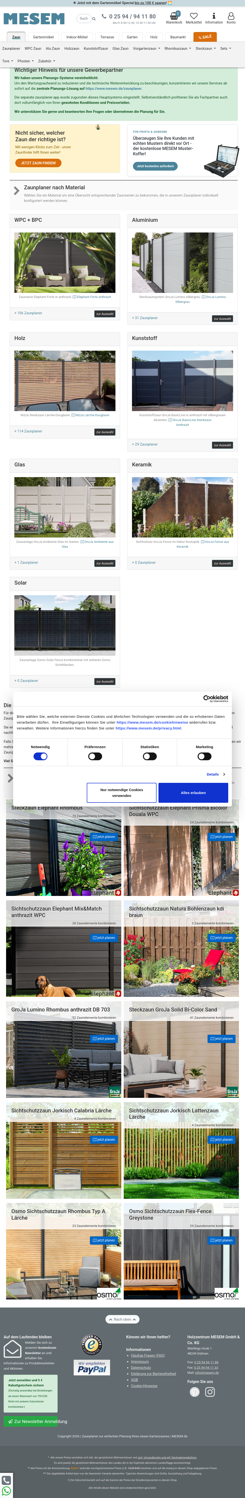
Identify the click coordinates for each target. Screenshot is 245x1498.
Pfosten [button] (24, 61)
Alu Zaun (53, 48)
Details (213, 774)
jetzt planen (104, 837)
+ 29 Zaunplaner (145, 444)
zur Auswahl (105, 314)
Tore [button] (6, 61)
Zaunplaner (11, 48)
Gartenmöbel (43, 37)
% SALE (205, 37)
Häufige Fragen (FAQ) (148, 1355)
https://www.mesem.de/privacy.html (148, 728)
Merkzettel (194, 18)
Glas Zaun (121, 48)
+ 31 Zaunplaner (145, 318)
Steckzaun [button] (204, 48)
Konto (231, 18)
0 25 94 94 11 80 (206, 1362)
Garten (132, 37)
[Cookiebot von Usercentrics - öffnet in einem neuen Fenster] (207, 698)
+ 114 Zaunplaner (28, 431)
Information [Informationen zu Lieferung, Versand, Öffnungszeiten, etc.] (214, 18)
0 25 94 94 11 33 (206, 1367)
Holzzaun (71, 48)
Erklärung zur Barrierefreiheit (153, 1374)
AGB (134, 1380)
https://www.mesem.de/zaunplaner (114, 88)
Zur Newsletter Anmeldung (33, 1421)
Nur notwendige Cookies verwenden (121, 793)
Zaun (16, 37)
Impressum (140, 1361)
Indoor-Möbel (77, 37)
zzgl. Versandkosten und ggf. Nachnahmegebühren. (167, 1457)
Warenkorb (174, 17)
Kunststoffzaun (96, 48)
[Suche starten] (94, 18)
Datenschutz (141, 1368)
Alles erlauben (193, 793)
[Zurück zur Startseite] (34, 18)
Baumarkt (178, 37)
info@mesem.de (207, 1372)
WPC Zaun (33, 48)
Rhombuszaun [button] (176, 48)
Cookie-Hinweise (144, 1386)
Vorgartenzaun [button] (145, 48)
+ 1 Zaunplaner (26, 562)
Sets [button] (224, 48)
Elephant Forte (94, 297)
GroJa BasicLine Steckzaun (182, 422)
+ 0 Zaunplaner (144, 562)
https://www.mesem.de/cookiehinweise (152, 722)
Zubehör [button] (45, 61)
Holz (154, 37)
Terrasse (107, 37)
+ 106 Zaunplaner (28, 313)
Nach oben (122, 1319)
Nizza (92, 415)
